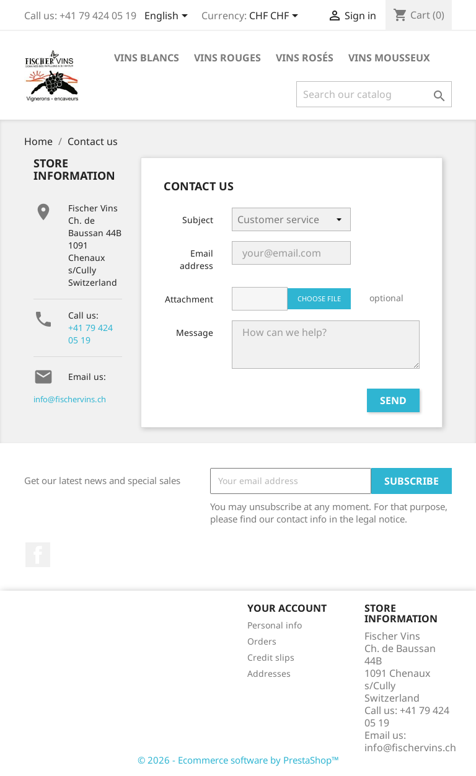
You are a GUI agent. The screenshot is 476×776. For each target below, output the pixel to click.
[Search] (374, 94)
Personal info (274, 625)
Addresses (269, 673)
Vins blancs (146, 57)
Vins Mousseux (389, 57)
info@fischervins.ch (69, 399)
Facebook (37, 554)
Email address (196, 259)
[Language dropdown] (168, 16)
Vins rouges (227, 57)
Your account (287, 608)
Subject (197, 220)
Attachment (189, 299)
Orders (261, 641)
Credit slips (270, 657)
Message (194, 332)
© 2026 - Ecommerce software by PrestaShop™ (238, 760)
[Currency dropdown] (275, 16)
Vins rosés (304, 57)
